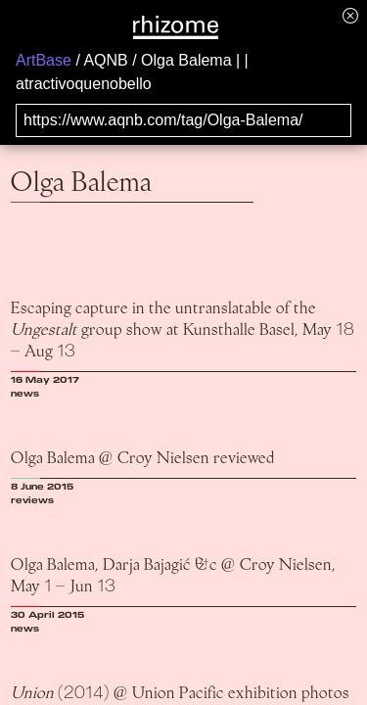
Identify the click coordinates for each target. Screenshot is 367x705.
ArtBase (43, 60)
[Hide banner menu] (350, 15)
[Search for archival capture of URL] (183, 120)
